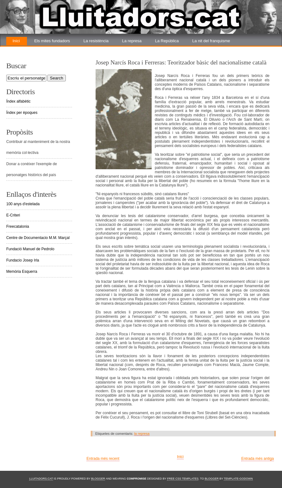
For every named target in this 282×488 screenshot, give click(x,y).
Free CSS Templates (182, 478)
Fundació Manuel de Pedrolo (30, 249)
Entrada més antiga (257, 458)
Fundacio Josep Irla (22, 260)
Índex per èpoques (21, 112)
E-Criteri (13, 215)
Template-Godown (238, 478)
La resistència (95, 40)
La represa (132, 40)
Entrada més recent (102, 458)
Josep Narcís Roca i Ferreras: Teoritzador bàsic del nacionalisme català (181, 62)
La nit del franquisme (211, 40)
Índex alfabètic (18, 101)
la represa (141, 433)
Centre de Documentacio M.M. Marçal (38, 238)
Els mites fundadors (52, 40)
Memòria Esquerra (21, 271)
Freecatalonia (17, 226)
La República (167, 40)
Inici (16, 40)
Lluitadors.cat (41, 478)
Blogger (98, 478)
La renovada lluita (29, 49)
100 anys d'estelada (22, 204)
